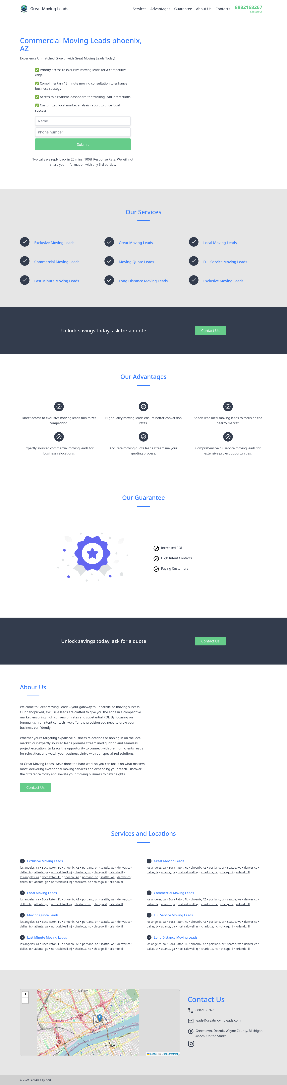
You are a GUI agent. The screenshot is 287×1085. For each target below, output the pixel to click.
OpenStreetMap (170, 1054)
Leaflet (152, 1054)
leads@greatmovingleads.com (218, 1020)
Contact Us (210, 330)
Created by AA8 (41, 1080)
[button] (99, 1018)
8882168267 (205, 1010)
